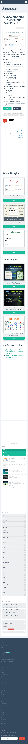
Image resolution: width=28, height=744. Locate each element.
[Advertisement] (14, 155)
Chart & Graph (14, 525)
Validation (14, 590)
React (14, 567)
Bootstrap (14, 520)
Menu (14, 557)
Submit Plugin (4, 645)
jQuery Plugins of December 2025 (14, 615)
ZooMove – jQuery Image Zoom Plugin (8, 131)
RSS (2, 656)
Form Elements (19, 28)
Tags (5, 452)
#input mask (15, 113)
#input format (7, 113)
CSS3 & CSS (14, 527)
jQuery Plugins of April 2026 (14, 604)
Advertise (14, 629)
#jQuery (5, 115)
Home (2, 643)
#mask (20, 113)
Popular (3, 650)
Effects (14, 535)
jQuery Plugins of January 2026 (14, 612)
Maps (14, 552)
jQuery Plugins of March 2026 (14, 350)
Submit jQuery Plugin (14, 623)
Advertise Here (14, 443)
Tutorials (6, 455)
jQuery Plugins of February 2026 (14, 609)
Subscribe (22, 738)
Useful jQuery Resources (14, 620)
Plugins (5, 450)
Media (14, 555)
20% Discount (10, 629)
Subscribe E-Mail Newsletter (7, 659)
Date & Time (14, 530)
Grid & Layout (14, 545)
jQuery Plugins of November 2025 (14, 618)
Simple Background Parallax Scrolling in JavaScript (20, 133)
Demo (16, 108)
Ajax (14, 515)
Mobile (14, 560)
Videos (2, 649)
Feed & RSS (14, 537)
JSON (14, 550)
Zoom (14, 595)
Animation (14, 517)
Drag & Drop (14, 532)
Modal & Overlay (14, 562)
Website (7, 108)
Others (14, 565)
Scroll (14, 572)
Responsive (14, 570)
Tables (14, 580)
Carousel (14, 522)
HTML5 (14, 547)
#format (22, 115)
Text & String (14, 585)
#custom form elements (13, 115)
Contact (14, 631)
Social (14, 577)
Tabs (14, 582)
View (18, 200)
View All (18, 487)
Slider (14, 575)
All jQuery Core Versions (7, 661)
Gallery (14, 542)
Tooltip (14, 587)
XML (14, 592)
